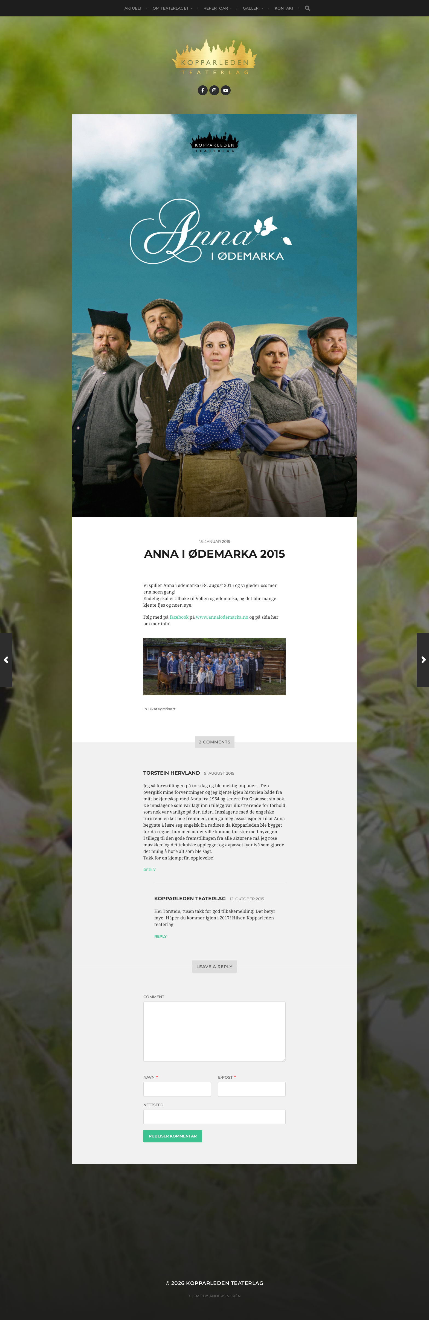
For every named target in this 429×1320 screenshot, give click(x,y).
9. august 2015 (219, 773)
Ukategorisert (162, 709)
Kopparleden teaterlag (190, 899)
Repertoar (216, 8)
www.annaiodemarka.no (222, 617)
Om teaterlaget (171, 8)
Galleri (251, 8)
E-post (227, 1077)
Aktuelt (133, 8)
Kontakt (284, 8)
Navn (150, 1077)
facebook (179, 617)
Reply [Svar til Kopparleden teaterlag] (160, 936)
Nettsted (153, 1104)
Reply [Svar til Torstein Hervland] (149, 869)
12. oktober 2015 (247, 898)
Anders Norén (225, 1296)
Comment (153, 996)
